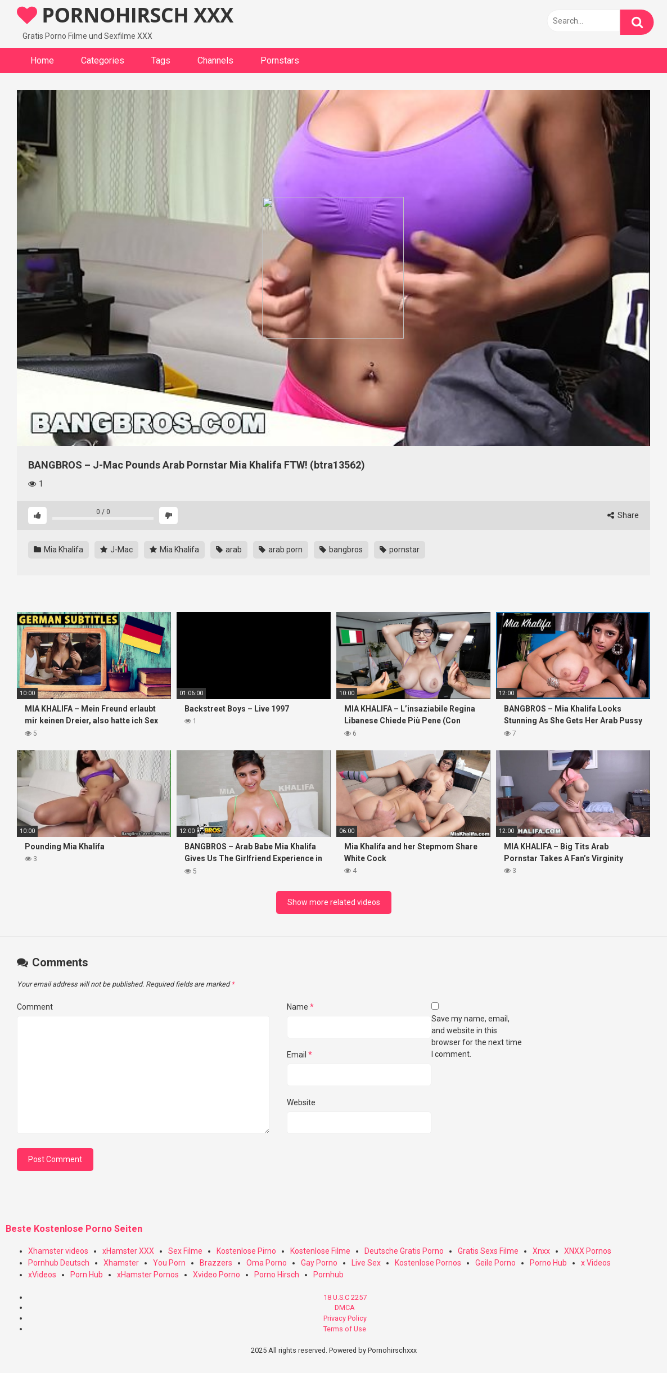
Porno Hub (548, 1262)
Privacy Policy (345, 1318)
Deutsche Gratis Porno (404, 1250)
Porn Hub (86, 1274)
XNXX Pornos (587, 1250)
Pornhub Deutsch (58, 1262)
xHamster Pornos (148, 1274)
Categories (102, 60)
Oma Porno (266, 1262)
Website (301, 1102)
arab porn (281, 549)
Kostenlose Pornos (428, 1262)
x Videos (596, 1262)
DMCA (345, 1307)
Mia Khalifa (58, 549)
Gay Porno (319, 1262)
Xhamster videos (58, 1250)
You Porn (169, 1262)
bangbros (341, 549)
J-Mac (116, 549)
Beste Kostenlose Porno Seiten (74, 1228)
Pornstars (279, 60)
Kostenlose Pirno (246, 1250)
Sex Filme (185, 1250)
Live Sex (366, 1262)
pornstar (400, 549)
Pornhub (328, 1274)
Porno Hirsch (276, 1274)
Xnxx (541, 1250)
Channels (215, 60)
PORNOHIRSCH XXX (125, 15)
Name (300, 1006)
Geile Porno (495, 1262)
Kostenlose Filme (320, 1250)
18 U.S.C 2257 (345, 1297)
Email (299, 1054)
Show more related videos (333, 902)
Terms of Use (344, 1329)
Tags (160, 60)
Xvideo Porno (216, 1274)
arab (229, 549)
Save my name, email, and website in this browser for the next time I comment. (476, 1036)
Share (623, 515)
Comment (35, 1006)
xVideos (42, 1274)
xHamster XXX (128, 1250)
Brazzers (216, 1262)
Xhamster (121, 1262)
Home (42, 60)
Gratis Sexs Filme (488, 1250)
